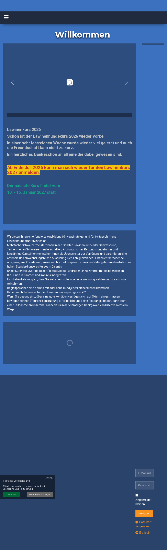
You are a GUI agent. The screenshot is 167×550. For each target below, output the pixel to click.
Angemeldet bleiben (143, 500)
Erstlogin (143, 532)
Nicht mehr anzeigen (40, 490)
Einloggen (144, 513)
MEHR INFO (11, 490)
